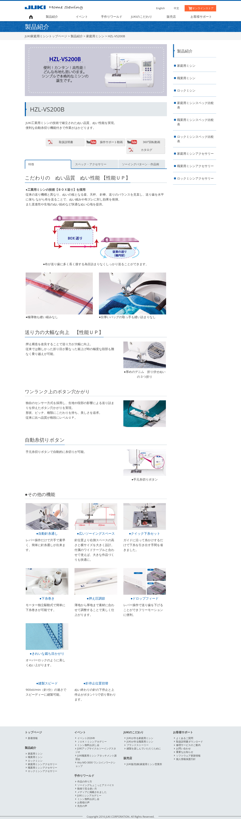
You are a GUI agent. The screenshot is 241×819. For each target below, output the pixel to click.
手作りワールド (111, 16)
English (160, 8)
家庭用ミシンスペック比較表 (195, 105)
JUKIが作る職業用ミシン (140, 741)
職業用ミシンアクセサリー (195, 166)
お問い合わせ (183, 748)
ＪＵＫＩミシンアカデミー (92, 741)
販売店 (171, 16)
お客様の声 (83, 802)
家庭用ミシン (95, 36)
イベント (82, 16)
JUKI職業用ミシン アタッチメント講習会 (96, 757)
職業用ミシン (186, 78)
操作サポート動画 (111, 142)
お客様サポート (201, 16)
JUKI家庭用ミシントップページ (46, 36)
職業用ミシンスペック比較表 (195, 122)
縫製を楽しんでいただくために (144, 748)
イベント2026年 (86, 738)
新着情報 (33, 738)
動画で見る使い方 (87, 788)
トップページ (33, 732)
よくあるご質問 (184, 738)
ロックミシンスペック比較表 (195, 139)
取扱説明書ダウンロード (189, 741)
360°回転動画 (151, 142)
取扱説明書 (66, 142)
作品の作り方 (84, 781)
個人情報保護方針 (186, 759)
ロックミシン (186, 90)
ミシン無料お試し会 (88, 745)
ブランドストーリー (138, 745)
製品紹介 (52, 16)
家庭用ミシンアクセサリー (195, 153)
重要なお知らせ (184, 752)
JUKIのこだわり (141, 16)
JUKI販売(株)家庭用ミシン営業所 (144, 764)
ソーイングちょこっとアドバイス (95, 785)
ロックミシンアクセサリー (195, 178)
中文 (176, 8)
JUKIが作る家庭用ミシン (140, 738)
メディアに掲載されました (92, 792)
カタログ (146, 150)
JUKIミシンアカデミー (89, 795)
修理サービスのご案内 (188, 745)
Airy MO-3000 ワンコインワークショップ (95, 764)
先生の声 (82, 806)
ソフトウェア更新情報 (188, 755)
